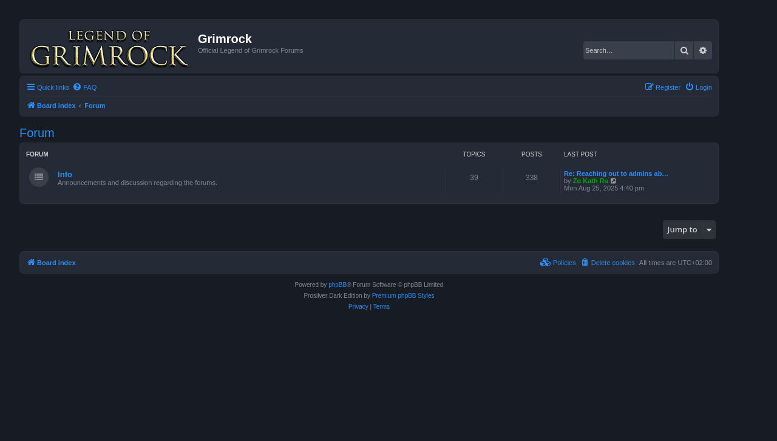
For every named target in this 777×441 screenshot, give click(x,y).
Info (65, 174)
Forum (37, 133)
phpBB (337, 284)
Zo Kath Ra (590, 180)
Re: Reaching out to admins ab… (616, 173)
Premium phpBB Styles (403, 295)
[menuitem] (84, 87)
